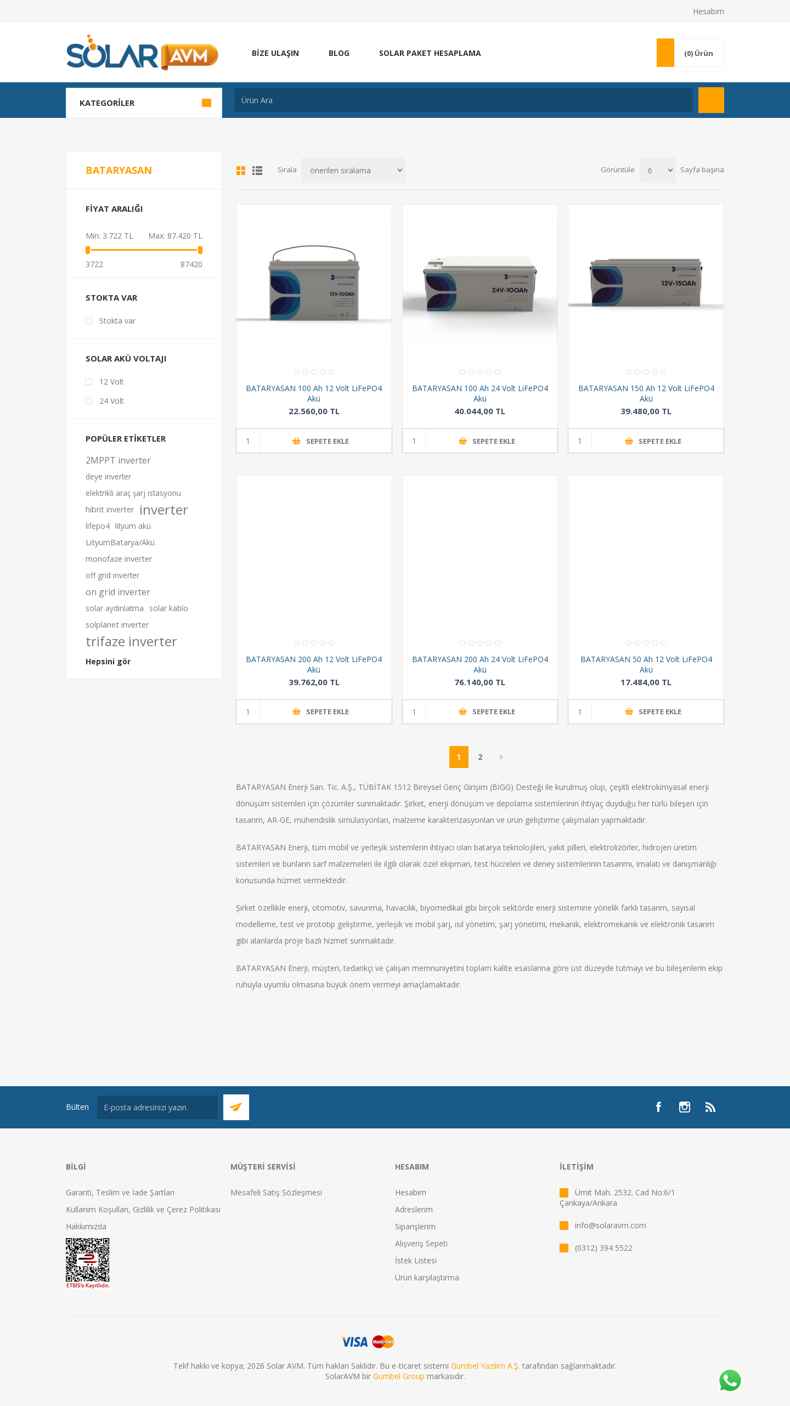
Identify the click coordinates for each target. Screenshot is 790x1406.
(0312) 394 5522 (604, 1248)
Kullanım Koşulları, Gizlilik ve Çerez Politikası (143, 1209)
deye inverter (108, 476)
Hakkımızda (86, 1226)
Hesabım (708, 11)
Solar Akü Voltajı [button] (126, 358)
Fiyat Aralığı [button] (114, 208)
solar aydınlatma (115, 608)
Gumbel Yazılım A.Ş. (485, 1365)
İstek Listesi (416, 1260)
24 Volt (111, 401)
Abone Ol (236, 1107)
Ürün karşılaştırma (427, 1277)
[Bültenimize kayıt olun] (157, 1107)
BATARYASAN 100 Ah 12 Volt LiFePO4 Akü (314, 393)
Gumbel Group (399, 1376)
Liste (257, 170)
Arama (711, 100)
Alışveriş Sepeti (421, 1243)
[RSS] (711, 1107)
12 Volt (111, 381)
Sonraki (501, 757)
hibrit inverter (110, 509)
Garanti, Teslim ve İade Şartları (120, 1192)
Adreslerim (414, 1209)
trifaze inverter (131, 641)
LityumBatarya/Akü (120, 542)
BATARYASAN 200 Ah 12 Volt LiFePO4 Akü (314, 664)
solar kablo (168, 608)
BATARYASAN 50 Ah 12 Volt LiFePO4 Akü (646, 664)
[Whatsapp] (729, 1381)
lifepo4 (98, 526)
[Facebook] (658, 1107)
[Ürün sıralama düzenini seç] (353, 170)
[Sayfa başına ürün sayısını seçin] (657, 170)
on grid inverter (118, 592)
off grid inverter (112, 575)
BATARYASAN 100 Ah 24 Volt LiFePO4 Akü (480, 393)
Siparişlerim (415, 1226)
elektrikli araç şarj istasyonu (133, 493)
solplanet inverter (117, 624)
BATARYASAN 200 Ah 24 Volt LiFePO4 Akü (480, 664)
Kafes (241, 170)
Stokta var (111, 297)
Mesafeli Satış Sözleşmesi (276, 1192)
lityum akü (133, 526)
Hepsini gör (108, 661)
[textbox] (464, 100)
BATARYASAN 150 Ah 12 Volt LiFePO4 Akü (646, 393)
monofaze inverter (119, 559)
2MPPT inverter (118, 460)
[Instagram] (684, 1107)
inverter (163, 509)
